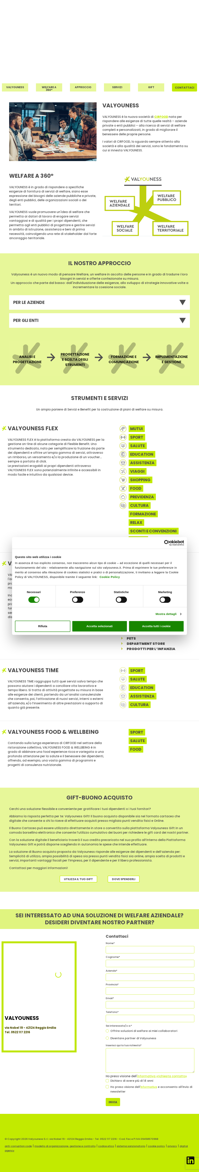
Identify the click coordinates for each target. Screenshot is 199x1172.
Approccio (83, 87)
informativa (149, 1087)
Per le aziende (29, 302)
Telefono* (112, 1012)
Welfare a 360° (49, 88)
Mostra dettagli (165, 614)
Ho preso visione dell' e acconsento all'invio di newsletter (151, 1089)
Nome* (110, 943)
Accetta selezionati (99, 626)
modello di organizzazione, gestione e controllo (65, 1146)
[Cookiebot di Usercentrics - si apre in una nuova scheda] (167, 543)
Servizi (117, 87)
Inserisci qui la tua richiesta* (124, 1045)
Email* (110, 998)
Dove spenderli (123, 879)
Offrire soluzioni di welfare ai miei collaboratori (143, 1031)
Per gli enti (25, 320)
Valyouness (15, 87)
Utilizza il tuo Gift (78, 879)
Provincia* (112, 984)
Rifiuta (42, 626)
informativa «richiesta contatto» (162, 1076)
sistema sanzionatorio (131, 1146)
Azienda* (111, 971)
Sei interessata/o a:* (119, 1026)
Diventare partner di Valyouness (133, 1038)
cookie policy (156, 1146)
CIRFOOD (161, 117)
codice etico (106, 1146)
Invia (113, 1102)
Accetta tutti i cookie (156, 626)
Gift (151, 87)
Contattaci (184, 88)
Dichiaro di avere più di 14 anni (131, 1081)
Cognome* (113, 957)
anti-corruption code (18, 1146)
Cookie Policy (110, 577)
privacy (172, 1146)
